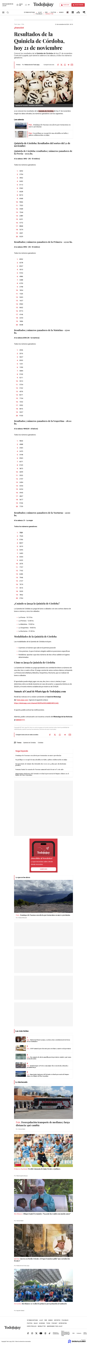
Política (53, 12)
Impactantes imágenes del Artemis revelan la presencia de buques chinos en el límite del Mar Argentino (42, 774)
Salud (36, 1323)
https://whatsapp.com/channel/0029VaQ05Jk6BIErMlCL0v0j (36, 703)
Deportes (57, 1320)
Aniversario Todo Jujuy (54, 1326)
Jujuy (40, 12)
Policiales (39, 14)
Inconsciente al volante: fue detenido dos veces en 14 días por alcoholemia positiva (40, 764)
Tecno (48, 1323)
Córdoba (40, 743)
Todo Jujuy (17, 24)
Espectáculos (31, 1326)
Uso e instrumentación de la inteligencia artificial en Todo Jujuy (65, 1333)
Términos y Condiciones (56, 1333)
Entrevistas (63, 1323)
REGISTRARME (79, 5)
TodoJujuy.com (22, 700)
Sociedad (42, 1323)
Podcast (54, 1323)
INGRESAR (66, 5)
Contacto (79, 1333)
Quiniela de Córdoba (29, 743)
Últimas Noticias (29, 12)
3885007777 (20, 720)
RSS (73, 1333)
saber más (43, 869)
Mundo (61, 12)
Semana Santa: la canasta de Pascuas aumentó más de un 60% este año (39, 769)
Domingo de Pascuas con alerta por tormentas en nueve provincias (38, 755)
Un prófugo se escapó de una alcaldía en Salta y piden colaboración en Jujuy (41, 760)
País (46, 12)
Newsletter (49, 14)
